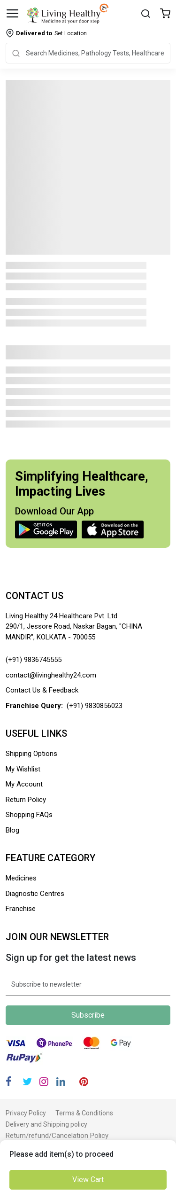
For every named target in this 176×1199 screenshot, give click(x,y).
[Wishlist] (165, 14)
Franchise (21, 908)
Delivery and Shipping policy (46, 1124)
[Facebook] (9, 1082)
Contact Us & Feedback (42, 690)
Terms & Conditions (84, 1113)
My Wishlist (23, 769)
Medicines (21, 878)
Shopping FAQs (29, 814)
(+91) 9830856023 (94, 705)
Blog (12, 830)
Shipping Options (31, 753)
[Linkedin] (60, 1082)
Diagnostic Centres (35, 893)
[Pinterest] (83, 1081)
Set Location (51, 33)
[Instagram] (43, 1082)
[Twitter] (27, 1082)
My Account (24, 784)
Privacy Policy (26, 1113)
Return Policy (26, 799)
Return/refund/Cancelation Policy (57, 1135)
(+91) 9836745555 (33, 659)
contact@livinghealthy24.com (51, 675)
